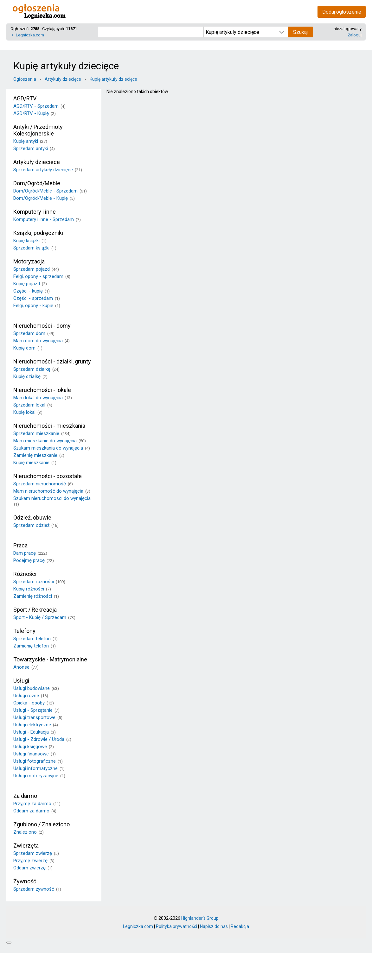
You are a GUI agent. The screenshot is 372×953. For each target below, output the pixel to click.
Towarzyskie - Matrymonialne (50, 659)
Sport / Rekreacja (35, 609)
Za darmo (25, 795)
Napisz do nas (214, 926)
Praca (20, 545)
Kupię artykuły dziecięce (113, 79)
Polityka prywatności (176, 926)
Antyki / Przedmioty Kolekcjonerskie (38, 130)
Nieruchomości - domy (42, 325)
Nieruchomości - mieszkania (49, 425)
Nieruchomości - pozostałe (47, 476)
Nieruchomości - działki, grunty (52, 361)
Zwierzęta (26, 845)
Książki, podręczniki (38, 233)
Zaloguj (355, 35)
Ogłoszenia (24, 79)
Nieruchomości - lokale (42, 390)
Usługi (21, 680)
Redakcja (240, 926)
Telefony (24, 631)
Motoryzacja (29, 261)
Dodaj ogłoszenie (341, 12)
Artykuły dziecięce (63, 79)
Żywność (24, 881)
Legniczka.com (30, 35)
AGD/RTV (24, 98)
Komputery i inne (34, 211)
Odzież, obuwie (32, 517)
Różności (24, 574)
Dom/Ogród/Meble (36, 183)
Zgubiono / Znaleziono (41, 824)
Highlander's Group (200, 918)
